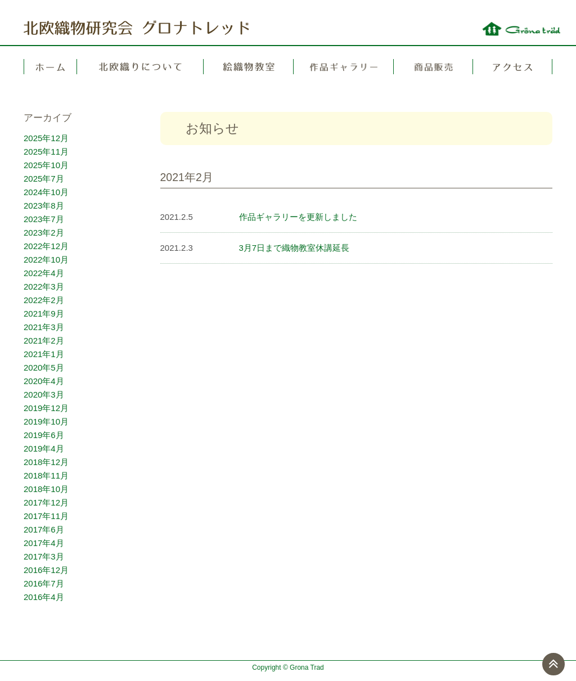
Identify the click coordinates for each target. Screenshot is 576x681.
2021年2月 (44, 340)
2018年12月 (46, 462)
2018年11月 (46, 475)
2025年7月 (44, 178)
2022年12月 (46, 246)
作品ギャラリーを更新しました (298, 217)
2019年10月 (46, 421)
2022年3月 (44, 286)
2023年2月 (44, 232)
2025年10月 (46, 165)
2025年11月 (46, 151)
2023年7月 (44, 219)
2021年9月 (44, 313)
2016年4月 (44, 597)
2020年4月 (44, 381)
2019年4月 (44, 448)
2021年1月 (44, 354)
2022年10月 (46, 259)
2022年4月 (44, 273)
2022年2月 (44, 300)
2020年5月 (44, 367)
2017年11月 (46, 516)
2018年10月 (46, 489)
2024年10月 (46, 192)
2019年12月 (46, 408)
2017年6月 (44, 529)
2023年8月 (44, 205)
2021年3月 (44, 327)
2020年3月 (44, 394)
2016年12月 (46, 570)
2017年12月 (46, 502)
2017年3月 (44, 556)
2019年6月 (44, 435)
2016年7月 (44, 583)
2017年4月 (44, 543)
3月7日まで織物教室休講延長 (294, 247)
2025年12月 (46, 138)
